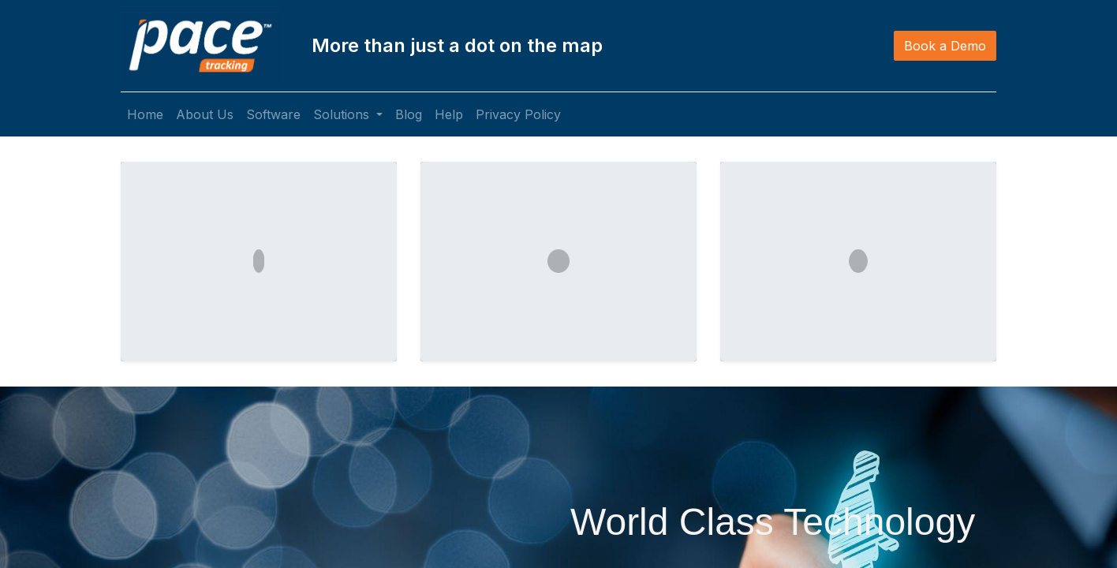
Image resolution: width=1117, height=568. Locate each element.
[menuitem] (145, 114)
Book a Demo (945, 46)
